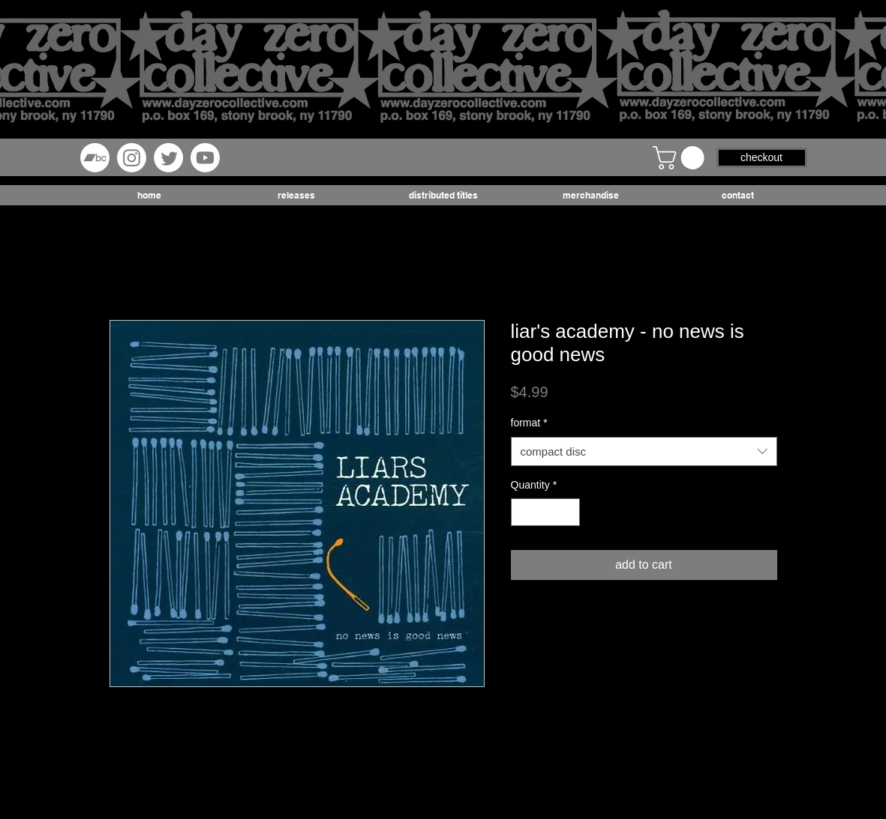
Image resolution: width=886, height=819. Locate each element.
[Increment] (568, 512)
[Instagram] (131, 157)
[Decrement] (522, 512)
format (529, 423)
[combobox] (644, 451)
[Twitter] (168, 157)
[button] (681, 157)
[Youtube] (205, 157)
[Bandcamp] (95, 157)
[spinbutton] (545, 512)
